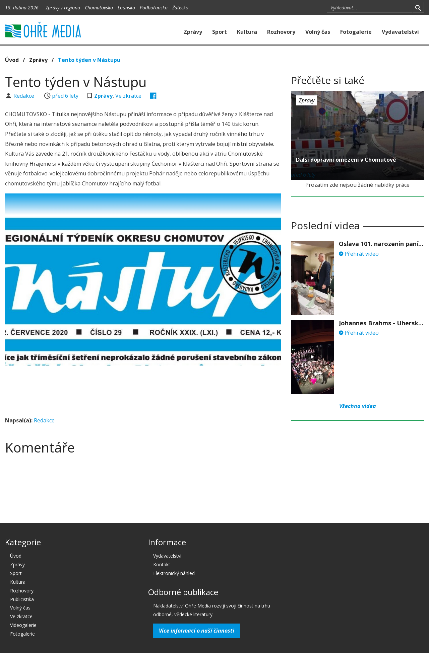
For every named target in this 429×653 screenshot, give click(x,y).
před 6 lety (65, 95)
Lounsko (126, 7)
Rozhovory (281, 31)
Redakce (24, 95)
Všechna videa (357, 406)
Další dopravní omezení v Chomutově (346, 159)
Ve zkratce (128, 95)
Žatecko (180, 7)
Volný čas (317, 31)
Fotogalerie (356, 31)
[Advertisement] (143, 389)
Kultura (247, 31)
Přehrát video (359, 253)
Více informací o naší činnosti (196, 630)
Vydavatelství (400, 31)
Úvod (12, 60)
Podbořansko (154, 7)
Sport (219, 31)
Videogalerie (23, 625)
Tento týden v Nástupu (89, 60)
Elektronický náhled (174, 573)
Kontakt (161, 564)
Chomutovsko (99, 7)
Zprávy (193, 31)
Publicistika (22, 599)
